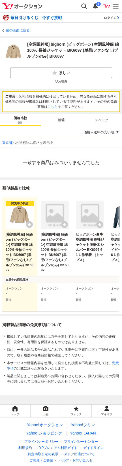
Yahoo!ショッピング (44, 433)
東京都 (7, 142)
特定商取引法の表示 (43, 454)
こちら (53, 107)
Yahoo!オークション (45, 425)
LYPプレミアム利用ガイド (58, 448)
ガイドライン (93, 448)
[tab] (20, 120)
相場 (61, 120)
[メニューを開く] (116, 6)
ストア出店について (79, 454)
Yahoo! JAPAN (83, 433)
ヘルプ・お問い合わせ (76, 460)
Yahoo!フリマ (83, 425)
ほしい (61, 73)
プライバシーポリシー (41, 442)
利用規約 (25, 448)
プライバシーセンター (81, 442)
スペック (101, 120)
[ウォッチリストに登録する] (29, 224)
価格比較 (20, 120)
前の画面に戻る (18, 30)
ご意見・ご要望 (41, 460)
